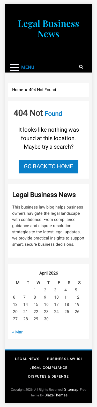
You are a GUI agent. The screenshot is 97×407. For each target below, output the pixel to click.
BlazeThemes (56, 395)
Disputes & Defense (48, 376)
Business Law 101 (64, 359)
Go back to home (48, 166)
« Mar (17, 332)
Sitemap (71, 389)
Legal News (27, 359)
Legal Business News (48, 28)
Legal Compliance (48, 368)
